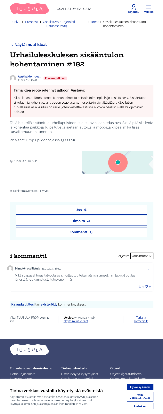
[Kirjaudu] (133, 8)
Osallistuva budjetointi (77, 379)
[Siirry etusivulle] (50, 8)
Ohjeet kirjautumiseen (126, 374)
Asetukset (140, 406)
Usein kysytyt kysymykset (79, 374)
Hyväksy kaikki (140, 387)
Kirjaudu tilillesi (23, 304)
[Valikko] (148, 9)
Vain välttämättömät (140, 396)
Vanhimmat (141, 256)
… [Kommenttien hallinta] (148, 268)
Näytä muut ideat (28, 44)
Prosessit (31, 22)
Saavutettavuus (21, 379)
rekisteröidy (48, 304)
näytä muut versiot (76, 321)
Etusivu (15, 22)
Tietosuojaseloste (22, 374)
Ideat (95, 22)
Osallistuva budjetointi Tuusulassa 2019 (59, 24)
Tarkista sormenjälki (141, 319)
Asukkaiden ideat (29, 76)
